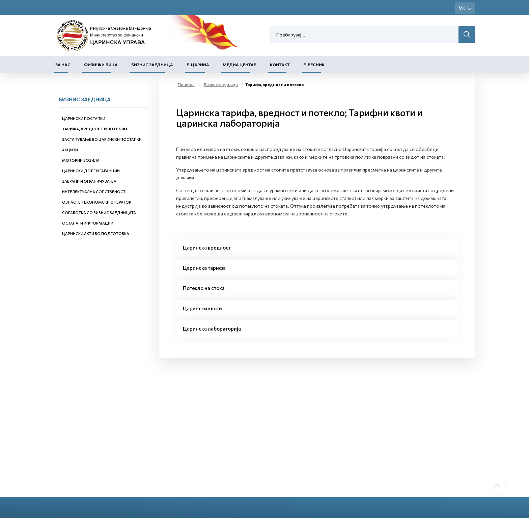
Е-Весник (314, 64)
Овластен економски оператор (96, 202)
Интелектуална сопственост (94, 191)
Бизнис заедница (152, 64)
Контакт (280, 64)
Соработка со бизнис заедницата (99, 212)
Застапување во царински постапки (102, 139)
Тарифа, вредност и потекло (94, 129)
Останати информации (87, 223)
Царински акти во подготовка (95, 233)
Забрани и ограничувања (89, 181)
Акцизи (70, 150)
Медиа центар (239, 64)
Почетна (186, 84)
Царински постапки (83, 118)
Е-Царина (198, 64)
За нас (63, 64)
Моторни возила (81, 160)
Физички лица (101, 64)
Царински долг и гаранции (91, 171)
